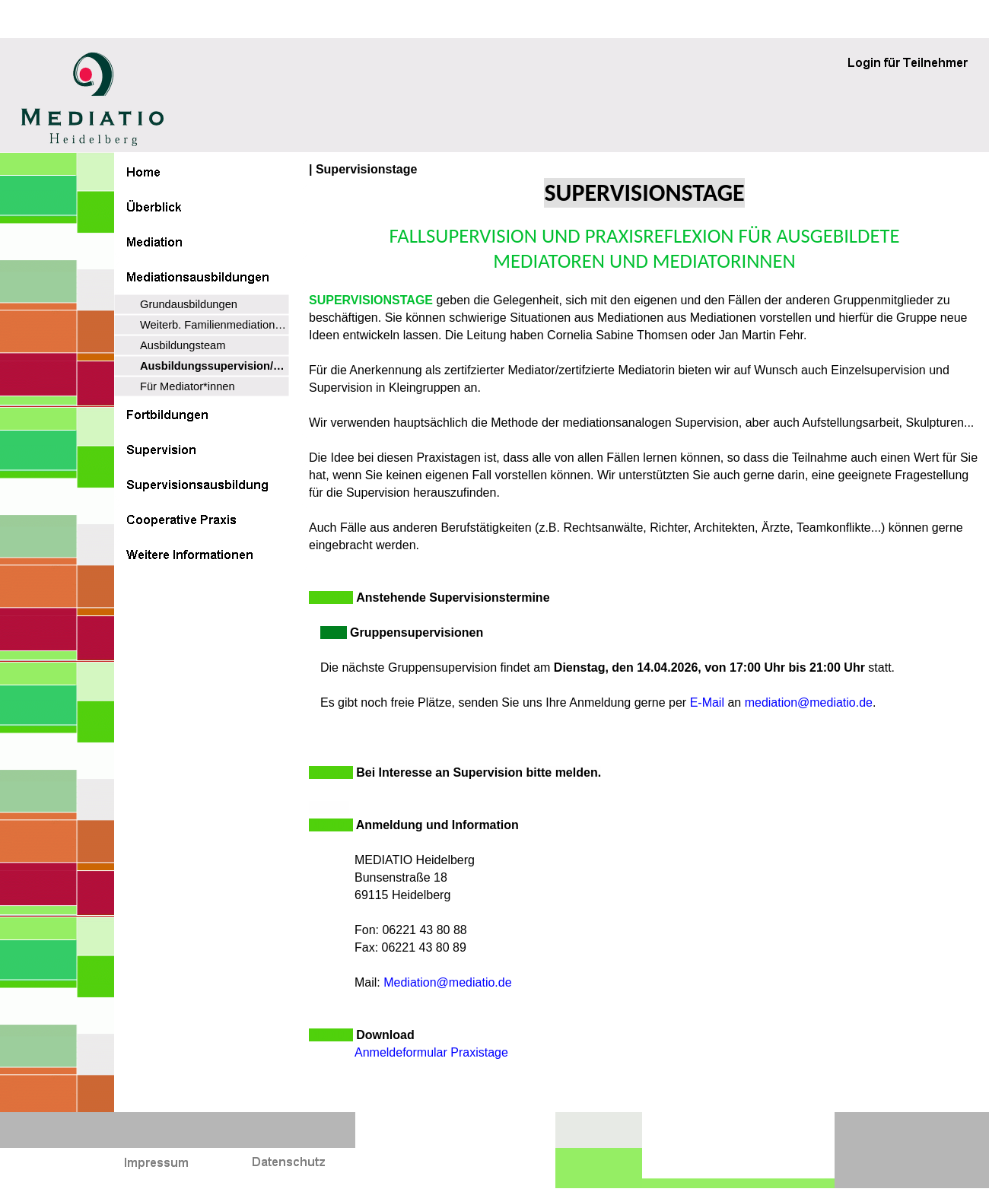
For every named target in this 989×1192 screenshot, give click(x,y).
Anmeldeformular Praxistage (431, 1052)
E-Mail (707, 702)
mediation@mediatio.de (809, 702)
